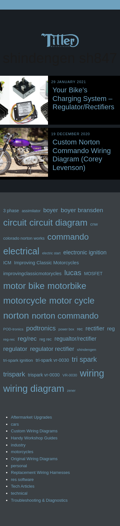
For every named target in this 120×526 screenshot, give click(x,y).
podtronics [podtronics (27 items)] (41, 328)
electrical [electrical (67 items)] (21, 251)
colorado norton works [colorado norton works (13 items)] (23, 238)
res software (22, 479)
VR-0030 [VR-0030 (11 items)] (69, 375)
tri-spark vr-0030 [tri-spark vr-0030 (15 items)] (52, 360)
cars (15, 424)
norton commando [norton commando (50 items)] (65, 315)
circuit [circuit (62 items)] (15, 223)
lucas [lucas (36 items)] (72, 272)
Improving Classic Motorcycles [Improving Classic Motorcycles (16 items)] (46, 262)
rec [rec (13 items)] (80, 329)
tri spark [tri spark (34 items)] (84, 359)
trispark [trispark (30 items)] (14, 374)
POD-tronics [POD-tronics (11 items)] (13, 329)
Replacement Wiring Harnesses (40, 472)
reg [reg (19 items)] (111, 329)
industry (18, 445)
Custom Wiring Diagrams (34, 431)
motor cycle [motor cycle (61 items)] (72, 301)
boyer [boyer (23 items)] (50, 210)
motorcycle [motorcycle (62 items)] (24, 301)
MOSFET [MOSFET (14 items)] (93, 273)
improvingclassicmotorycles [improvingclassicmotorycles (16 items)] (32, 273)
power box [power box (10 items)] (66, 329)
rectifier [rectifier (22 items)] (94, 328)
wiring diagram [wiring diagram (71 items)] (33, 388)
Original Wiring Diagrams (34, 458)
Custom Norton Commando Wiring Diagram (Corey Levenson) (81, 154)
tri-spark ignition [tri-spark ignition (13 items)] (18, 360)
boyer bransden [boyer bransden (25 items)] (82, 210)
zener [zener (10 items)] (71, 390)
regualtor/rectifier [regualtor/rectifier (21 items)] (75, 339)
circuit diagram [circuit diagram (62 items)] (58, 223)
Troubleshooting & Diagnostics (39, 500)
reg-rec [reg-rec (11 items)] (9, 339)
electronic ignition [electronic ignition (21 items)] (85, 252)
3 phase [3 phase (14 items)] (11, 210)
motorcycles (22, 451)
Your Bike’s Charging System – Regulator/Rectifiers (83, 98)
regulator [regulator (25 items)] (15, 348)
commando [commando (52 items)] (68, 237)
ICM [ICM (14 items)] (7, 262)
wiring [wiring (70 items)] (92, 373)
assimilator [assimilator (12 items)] (31, 211)
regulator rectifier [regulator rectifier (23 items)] (52, 348)
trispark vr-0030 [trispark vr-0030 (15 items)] (44, 374)
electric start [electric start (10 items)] (51, 253)
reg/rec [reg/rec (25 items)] (27, 338)
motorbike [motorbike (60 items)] (66, 286)
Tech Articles (23, 486)
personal (19, 465)
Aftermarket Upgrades (31, 417)
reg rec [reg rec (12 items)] (45, 339)
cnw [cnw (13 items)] (94, 224)
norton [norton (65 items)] (16, 315)
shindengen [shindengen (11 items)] (86, 350)
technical (19, 493)
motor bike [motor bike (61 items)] (23, 286)
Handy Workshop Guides (34, 438)
